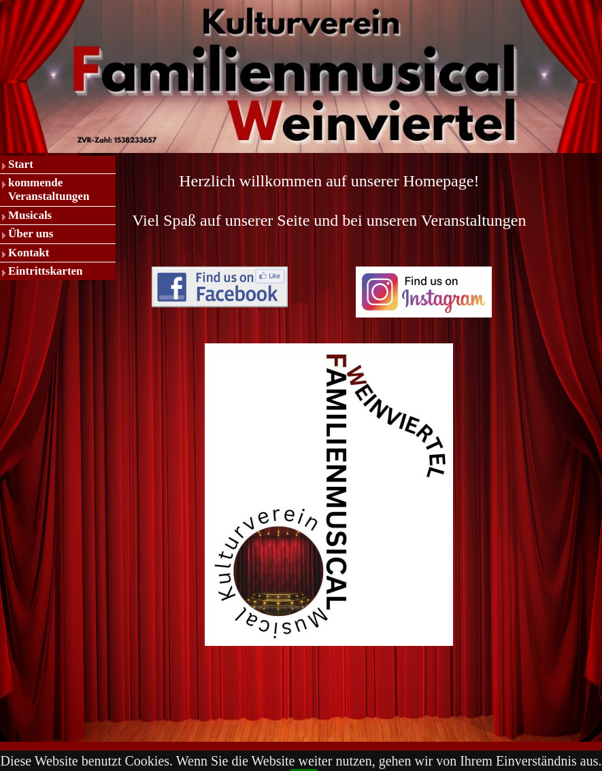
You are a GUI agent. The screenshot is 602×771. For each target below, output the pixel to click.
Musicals (30, 215)
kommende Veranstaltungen (48, 189)
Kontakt (28, 252)
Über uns (30, 233)
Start (20, 164)
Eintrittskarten (45, 270)
